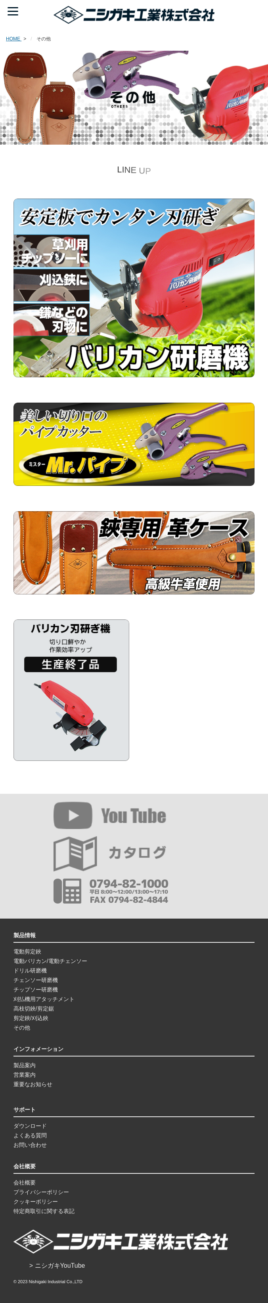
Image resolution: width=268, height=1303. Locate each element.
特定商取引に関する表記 (44, 1211)
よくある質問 (30, 1135)
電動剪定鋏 (27, 951)
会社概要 (24, 1182)
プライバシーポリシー (41, 1192)
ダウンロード (30, 1126)
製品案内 (24, 1065)
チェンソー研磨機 (35, 980)
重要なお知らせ (32, 1084)
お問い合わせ (30, 1145)
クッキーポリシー (35, 1201)
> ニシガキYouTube (57, 1265)
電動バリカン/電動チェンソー (50, 961)
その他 (21, 1027)
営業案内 (24, 1075)
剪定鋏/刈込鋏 (30, 1018)
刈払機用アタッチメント (44, 999)
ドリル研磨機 (30, 970)
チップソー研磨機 (35, 989)
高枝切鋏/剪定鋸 (33, 1008)
